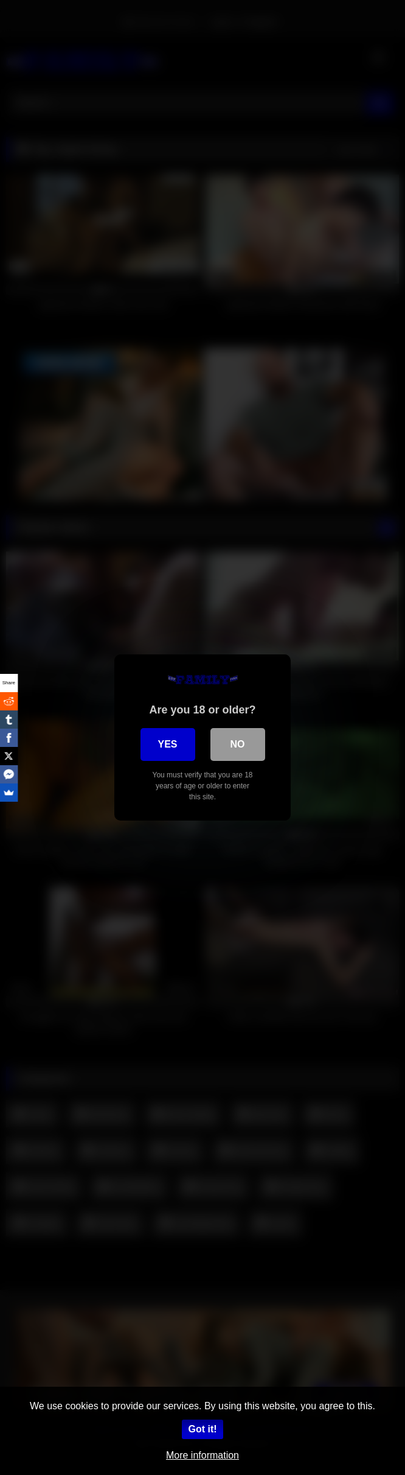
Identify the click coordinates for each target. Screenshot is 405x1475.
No (237, 744)
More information (202, 1455)
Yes (167, 744)
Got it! (202, 1429)
